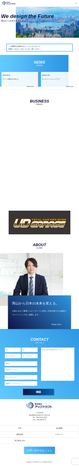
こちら (25, 49)
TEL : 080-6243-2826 (39, 417)
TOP (19, 428)
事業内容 (19, 434)
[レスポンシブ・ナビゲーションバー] (75, 3)
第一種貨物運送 (19, 124)
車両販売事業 (59, 155)
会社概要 (59, 428)
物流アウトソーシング (20, 186)
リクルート (59, 434)
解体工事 (59, 124)
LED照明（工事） (59, 186)
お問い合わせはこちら (39, 450)
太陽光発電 (19, 155)
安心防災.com (20, 440)
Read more (30, 86)
